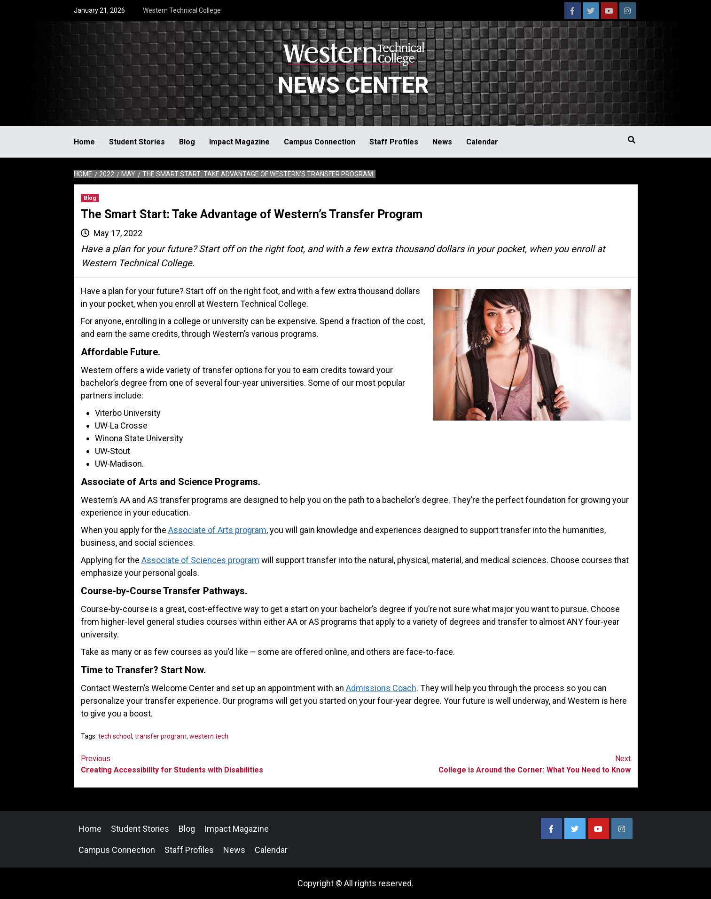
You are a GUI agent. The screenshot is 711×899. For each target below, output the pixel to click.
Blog (187, 141)
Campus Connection (319, 141)
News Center (353, 85)
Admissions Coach (381, 688)
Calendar (482, 141)
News (442, 141)
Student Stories (137, 141)
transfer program (161, 736)
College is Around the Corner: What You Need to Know (493, 763)
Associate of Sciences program (200, 560)
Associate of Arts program (217, 530)
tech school (115, 736)
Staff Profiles (393, 141)
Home (84, 141)
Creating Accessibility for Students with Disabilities (218, 763)
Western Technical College (182, 10)
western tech (208, 736)
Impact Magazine (239, 141)
